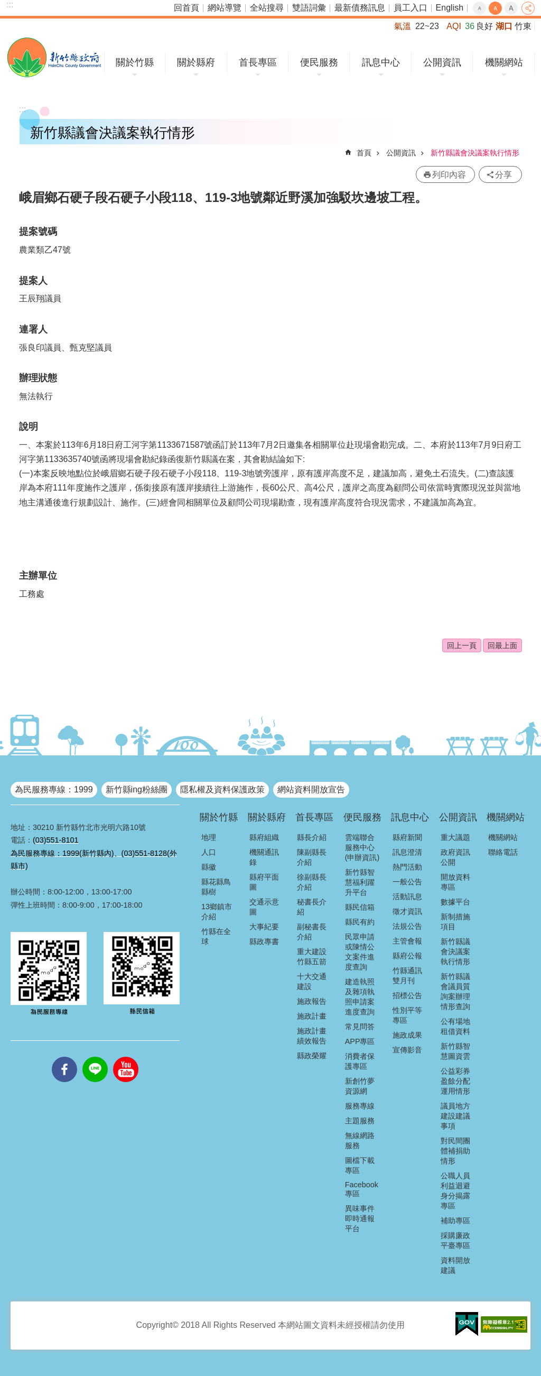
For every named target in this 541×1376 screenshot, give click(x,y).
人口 (208, 852)
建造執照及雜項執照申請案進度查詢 (360, 996)
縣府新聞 (407, 837)
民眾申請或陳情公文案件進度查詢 (360, 951)
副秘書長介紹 (312, 931)
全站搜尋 (267, 7)
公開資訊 (442, 62)
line (95, 1056)
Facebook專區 (361, 1189)
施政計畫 (312, 1016)
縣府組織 (264, 837)
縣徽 (208, 867)
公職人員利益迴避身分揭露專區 (455, 1190)
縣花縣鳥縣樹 (216, 887)
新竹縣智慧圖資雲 (455, 1051)
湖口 (504, 26)
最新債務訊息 (359, 7)
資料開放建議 (455, 1265)
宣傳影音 (407, 1050)
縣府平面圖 (264, 882)
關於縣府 (196, 62)
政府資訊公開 (455, 857)
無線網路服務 (360, 1140)
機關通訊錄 (264, 857)
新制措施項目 (455, 921)
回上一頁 (462, 645)
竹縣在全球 (216, 936)
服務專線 (360, 1106)
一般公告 (407, 882)
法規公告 (407, 926)
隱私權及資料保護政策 (222, 789)
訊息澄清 (407, 852)
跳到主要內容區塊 (5, 5)
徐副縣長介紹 (312, 882)
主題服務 (360, 1120)
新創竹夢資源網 (360, 1086)
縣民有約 (360, 922)
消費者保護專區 (360, 1061)
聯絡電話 (503, 852)
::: (9, 4)
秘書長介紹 (312, 907)
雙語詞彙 (309, 7)
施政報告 (312, 1001)
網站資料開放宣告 (311, 789)
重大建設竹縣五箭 (312, 956)
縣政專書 (264, 941)
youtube (125, 1056)
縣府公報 (407, 956)
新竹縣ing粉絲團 (136, 789)
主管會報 (407, 941)
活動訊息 (407, 896)
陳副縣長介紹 (312, 857)
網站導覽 (224, 7)
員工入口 (410, 7)
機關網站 (504, 62)
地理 (208, 837)
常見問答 (360, 1026)
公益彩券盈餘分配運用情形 (455, 1081)
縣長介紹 (312, 837)
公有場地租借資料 (455, 1026)
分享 (528, 8)
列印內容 (449, 174)
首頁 (364, 153)
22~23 (427, 26)
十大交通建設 (312, 981)
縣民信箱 (360, 907)
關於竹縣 (135, 62)
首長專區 (258, 62)
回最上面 (502, 645)
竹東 (523, 26)
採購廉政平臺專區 (455, 1240)
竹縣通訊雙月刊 (407, 975)
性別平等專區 (407, 1015)
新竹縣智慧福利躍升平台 (360, 882)
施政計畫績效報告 (312, 1036)
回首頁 (186, 7)
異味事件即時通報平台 (360, 1218)
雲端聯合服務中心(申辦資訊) (362, 847)
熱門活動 (407, 867)
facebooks (64, 1056)
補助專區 (455, 1220)
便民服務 (319, 62)
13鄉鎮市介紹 (216, 911)
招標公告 (407, 995)
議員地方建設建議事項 (455, 1116)
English (449, 7)
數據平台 (455, 902)
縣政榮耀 (312, 1055)
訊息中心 (381, 62)
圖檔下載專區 (360, 1165)
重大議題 (455, 837)
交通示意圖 (264, 907)
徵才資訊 (407, 911)
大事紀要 (264, 926)
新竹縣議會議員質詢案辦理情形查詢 (455, 991)
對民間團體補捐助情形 (455, 1151)
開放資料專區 (455, 882)
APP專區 (360, 1041)
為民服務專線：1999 (54, 789)
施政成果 (407, 1035)
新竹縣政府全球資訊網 (54, 57)
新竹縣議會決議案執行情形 (475, 153)
